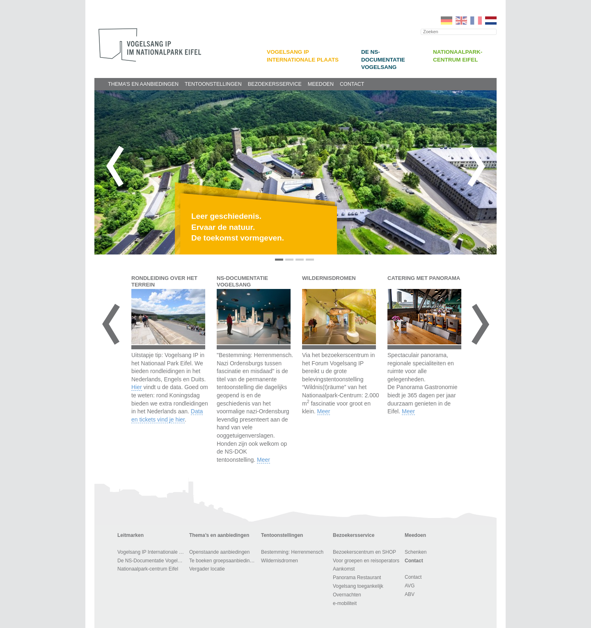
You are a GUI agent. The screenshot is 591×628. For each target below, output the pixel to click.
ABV (410, 594)
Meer (263, 459)
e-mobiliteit (345, 603)
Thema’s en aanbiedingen (143, 84)
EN (461, 20)
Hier (136, 387)
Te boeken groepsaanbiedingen (223, 561)
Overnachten (347, 595)
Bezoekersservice (275, 84)
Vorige (114, 166)
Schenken (415, 552)
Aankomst (344, 569)
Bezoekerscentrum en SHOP (364, 552)
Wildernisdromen (279, 561)
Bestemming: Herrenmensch (292, 552)
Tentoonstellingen (213, 84)
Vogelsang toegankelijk (358, 586)
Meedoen (321, 84)
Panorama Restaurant (357, 577)
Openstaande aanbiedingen (219, 552)
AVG (410, 586)
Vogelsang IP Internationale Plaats (152, 552)
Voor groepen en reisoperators (366, 561)
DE (446, 20)
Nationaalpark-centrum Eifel (147, 569)
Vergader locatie (207, 569)
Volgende (476, 166)
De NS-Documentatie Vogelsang (383, 59)
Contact (352, 84)
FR (476, 20)
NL (491, 20)
